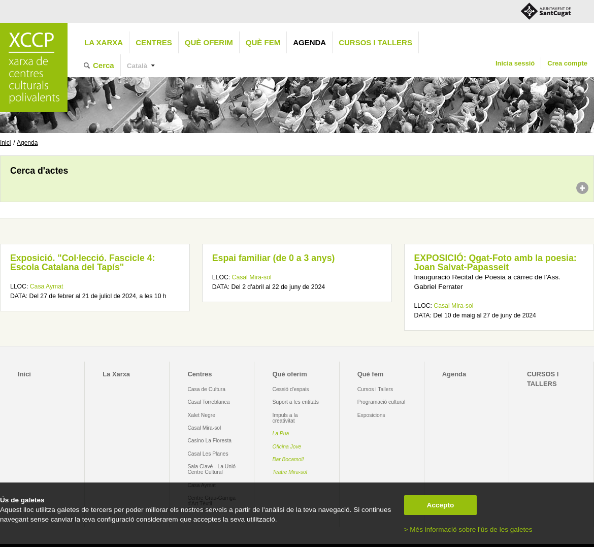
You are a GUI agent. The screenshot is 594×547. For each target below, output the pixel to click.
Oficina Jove (287, 446)
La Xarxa (103, 42)
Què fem (263, 42)
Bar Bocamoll (288, 459)
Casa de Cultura (206, 389)
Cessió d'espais (291, 389)
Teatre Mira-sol (290, 472)
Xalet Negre (201, 415)
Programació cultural (381, 402)
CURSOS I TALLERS (375, 42)
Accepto (440, 505)
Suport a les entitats (296, 402)
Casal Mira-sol (252, 277)
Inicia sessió (515, 63)
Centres (154, 42)
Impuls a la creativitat (285, 418)
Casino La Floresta (209, 440)
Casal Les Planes (207, 454)
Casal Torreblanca (208, 402)
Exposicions (371, 415)
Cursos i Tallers (375, 389)
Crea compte (567, 63)
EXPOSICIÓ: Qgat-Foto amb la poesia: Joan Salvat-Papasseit (495, 262)
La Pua (281, 433)
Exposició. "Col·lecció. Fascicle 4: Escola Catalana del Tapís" (82, 262)
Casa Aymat (46, 286)
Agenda (309, 42)
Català (137, 66)
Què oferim (209, 42)
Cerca (103, 65)
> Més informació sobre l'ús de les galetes (468, 529)
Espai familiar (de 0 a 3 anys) (273, 258)
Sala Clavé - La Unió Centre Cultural (211, 469)
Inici (5, 142)
